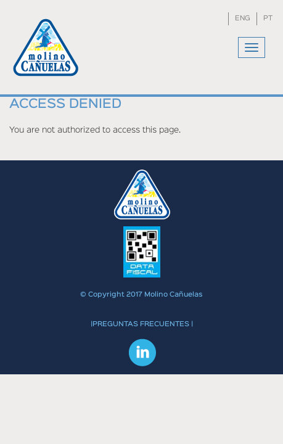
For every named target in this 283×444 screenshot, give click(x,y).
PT (268, 18)
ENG (242, 18)
